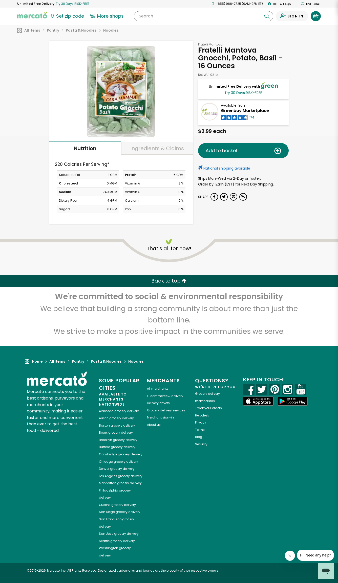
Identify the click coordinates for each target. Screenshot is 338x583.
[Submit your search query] (267, 16)
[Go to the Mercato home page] (32, 14)
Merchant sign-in (160, 417)
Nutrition (85, 148)
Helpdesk (202, 415)
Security (201, 444)
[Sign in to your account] (292, 16)
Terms (200, 430)
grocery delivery (119, 411)
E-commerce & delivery (165, 396)
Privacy (200, 422)
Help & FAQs (279, 4)
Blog (198, 437)
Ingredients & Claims (157, 148)
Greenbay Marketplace (245, 110)
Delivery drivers (158, 403)
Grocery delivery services (166, 410)
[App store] (258, 401)
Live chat (311, 4)
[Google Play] (292, 401)
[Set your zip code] (67, 16)
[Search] (203, 16)
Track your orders (208, 408)
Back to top (169, 280)
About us (154, 425)
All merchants (157, 388)
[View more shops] (107, 16)
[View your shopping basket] (316, 16)
